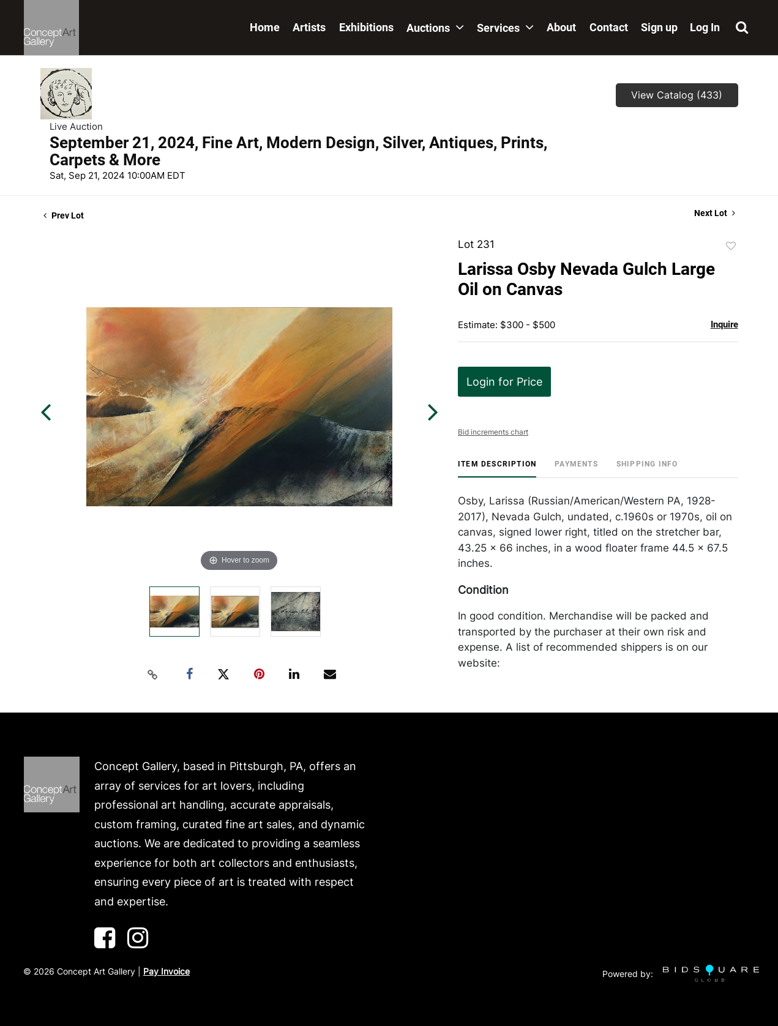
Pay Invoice (166, 971)
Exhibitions (366, 27)
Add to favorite (731, 246)
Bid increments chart (493, 431)
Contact (608, 27)
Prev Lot (63, 215)
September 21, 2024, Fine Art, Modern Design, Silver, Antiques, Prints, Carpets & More (298, 151)
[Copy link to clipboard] (152, 674)
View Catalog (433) (676, 95)
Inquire (724, 324)
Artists (309, 27)
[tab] (497, 468)
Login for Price (504, 381)
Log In (705, 27)
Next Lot (714, 213)
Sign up (659, 27)
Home (265, 27)
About (561, 27)
